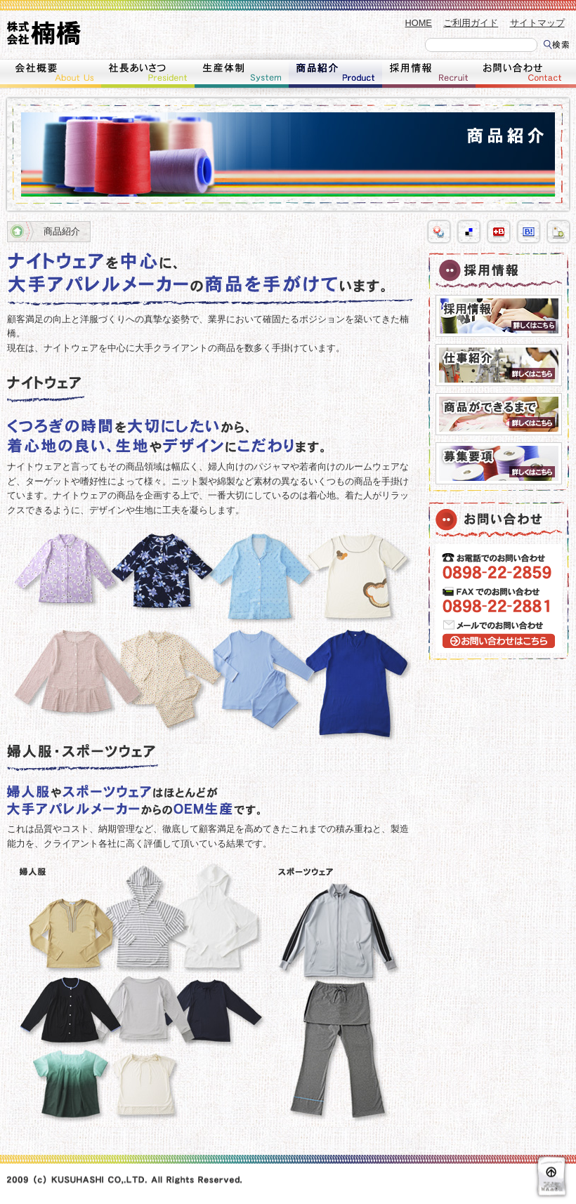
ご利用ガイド (470, 23)
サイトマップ (537, 23)
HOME (418, 23)
